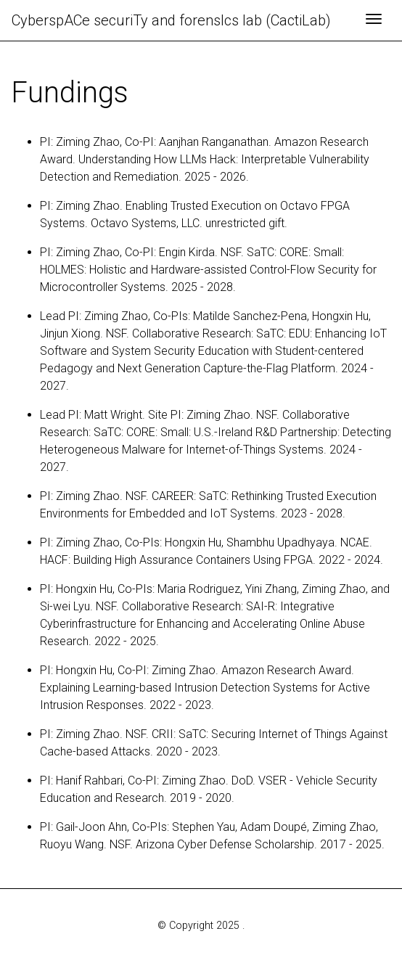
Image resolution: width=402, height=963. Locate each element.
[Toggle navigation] (373, 20)
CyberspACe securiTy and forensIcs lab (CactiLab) (171, 20)
